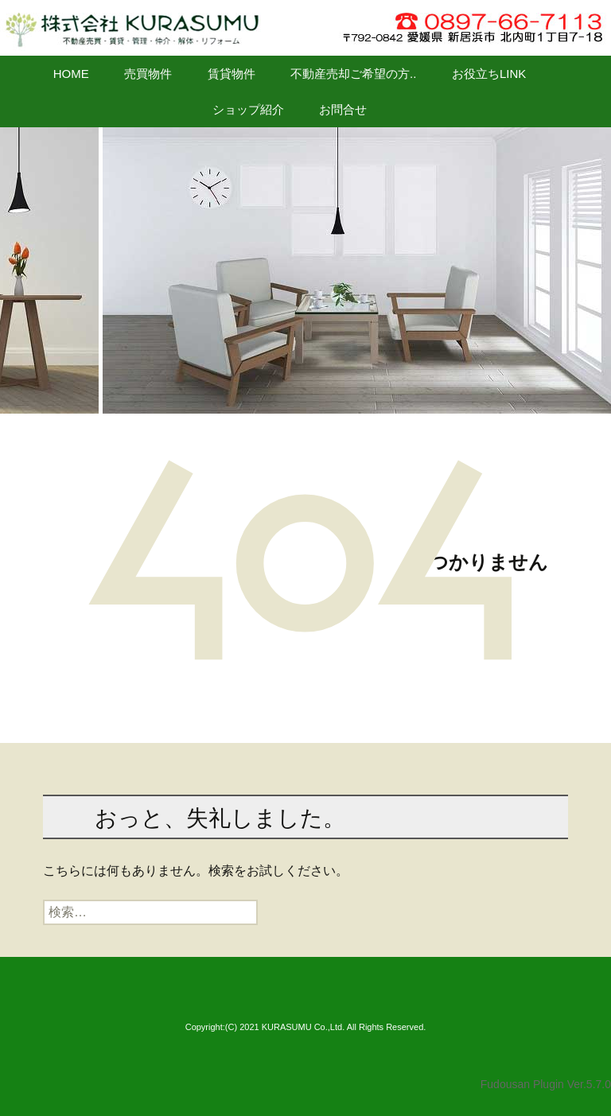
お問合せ (343, 109)
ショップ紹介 (248, 109)
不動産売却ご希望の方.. (353, 73)
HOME (71, 73)
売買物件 (148, 73)
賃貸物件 (231, 73)
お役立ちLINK (489, 73)
